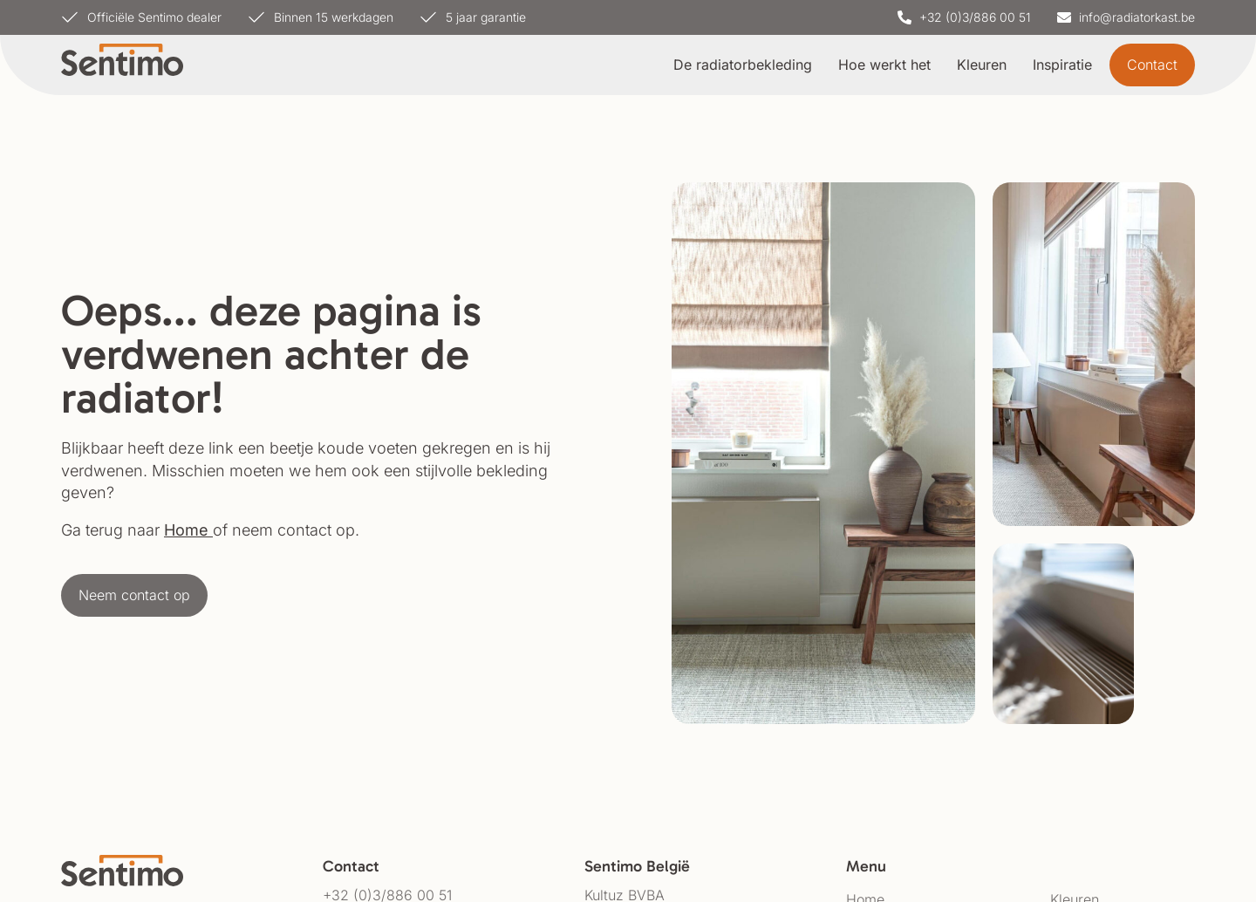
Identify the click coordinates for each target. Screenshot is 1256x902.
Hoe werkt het (884, 64)
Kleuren (982, 64)
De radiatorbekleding (742, 64)
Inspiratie (1062, 64)
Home (186, 530)
